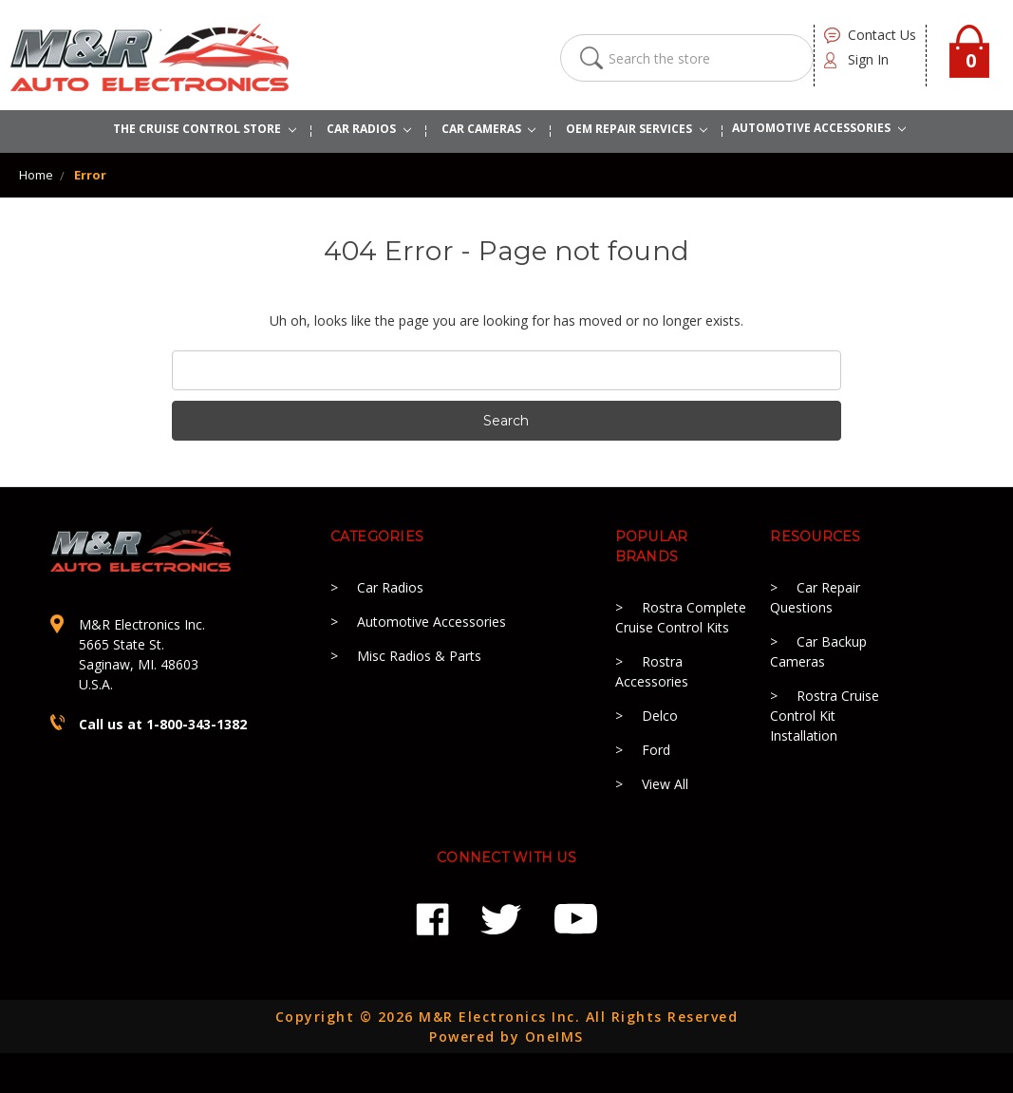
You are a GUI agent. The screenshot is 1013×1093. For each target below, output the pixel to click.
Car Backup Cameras (818, 651)
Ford (656, 750)
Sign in (868, 59)
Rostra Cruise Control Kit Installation (824, 715)
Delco (660, 716)
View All (665, 784)
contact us (882, 35)
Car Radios (390, 587)
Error (90, 174)
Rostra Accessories (651, 671)
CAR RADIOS (369, 129)
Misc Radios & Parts (419, 656)
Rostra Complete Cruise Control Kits (680, 617)
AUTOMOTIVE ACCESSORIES (819, 128)
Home (36, 174)
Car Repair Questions (815, 597)
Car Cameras (488, 129)
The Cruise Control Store (204, 129)
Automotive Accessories (431, 621)
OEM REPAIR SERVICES (636, 129)
